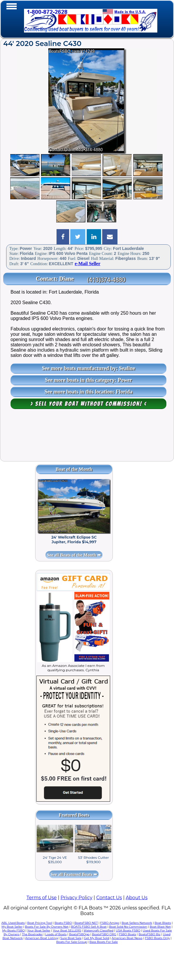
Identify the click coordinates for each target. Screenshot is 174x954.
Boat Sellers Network (137, 923)
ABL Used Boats (13, 923)
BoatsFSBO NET (86, 923)
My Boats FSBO (13, 930)
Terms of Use (41, 897)
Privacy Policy (77, 897)
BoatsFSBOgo (79, 934)
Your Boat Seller (38, 930)
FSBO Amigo (109, 923)
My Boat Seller (12, 927)
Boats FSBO (63, 923)
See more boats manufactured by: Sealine (88, 368)
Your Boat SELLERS (67, 930)
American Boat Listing (41, 938)
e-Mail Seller (87, 263)
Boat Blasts (163, 923)
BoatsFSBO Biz (150, 934)
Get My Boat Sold (96, 938)
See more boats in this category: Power (88, 380)
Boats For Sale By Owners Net (47, 927)
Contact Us (109, 897)
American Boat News (127, 938)
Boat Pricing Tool (39, 923)
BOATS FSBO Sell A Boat (89, 927)
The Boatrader (32, 934)
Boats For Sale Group (71, 942)
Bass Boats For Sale (103, 942)
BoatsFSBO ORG (104, 934)
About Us (136, 897)
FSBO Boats (127, 934)
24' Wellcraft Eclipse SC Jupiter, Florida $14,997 (74, 539)
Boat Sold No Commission (128, 927)
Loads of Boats (55, 934)
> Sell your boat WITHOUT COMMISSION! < (88, 404)
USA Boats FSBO (128, 930)
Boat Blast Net (160, 927)
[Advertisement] (87, 438)
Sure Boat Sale (71, 938)
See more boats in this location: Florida (89, 392)
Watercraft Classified (98, 930)
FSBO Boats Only (157, 938)
